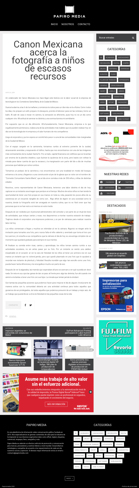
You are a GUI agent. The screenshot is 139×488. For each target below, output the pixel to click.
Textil (102, 119)
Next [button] (90, 392)
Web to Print (123, 119)
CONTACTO (84, 24)
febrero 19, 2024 (105, 212)
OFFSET (111, 102)
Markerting (105, 97)
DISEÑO (126, 63)
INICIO (54, 24)
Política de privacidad (129, 486)
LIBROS (121, 91)
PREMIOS (112, 108)
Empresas (125, 69)
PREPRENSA (124, 108)
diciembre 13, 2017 (106, 248)
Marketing (118, 97)
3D (101, 57)
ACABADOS (110, 57)
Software (104, 113)
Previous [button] (6, 392)
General (12, 316)
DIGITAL (116, 63)
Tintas (111, 119)
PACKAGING (122, 102)
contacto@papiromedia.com (17, 453)
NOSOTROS (68, 24)
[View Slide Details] (48, 392)
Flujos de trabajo (108, 80)
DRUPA (103, 69)
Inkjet (102, 91)
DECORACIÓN (105, 63)
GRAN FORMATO (117, 85)
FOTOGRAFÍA (124, 80)
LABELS (112, 91)
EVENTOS (103, 74)
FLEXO (113, 74)
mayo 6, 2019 (10, 92)
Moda (102, 102)
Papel (102, 108)
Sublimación (117, 113)
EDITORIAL (113, 69)
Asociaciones (123, 57)
